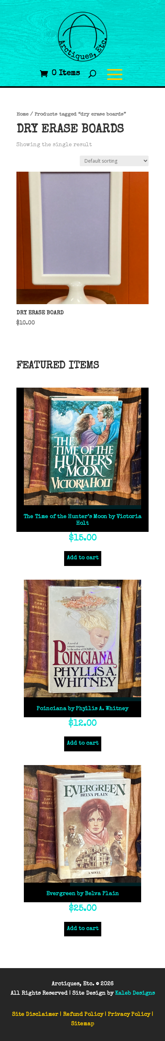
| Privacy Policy (127, 1014)
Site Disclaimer (35, 1014)
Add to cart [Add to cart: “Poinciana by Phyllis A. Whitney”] (83, 743)
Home (22, 114)
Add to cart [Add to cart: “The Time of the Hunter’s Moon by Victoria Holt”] (83, 558)
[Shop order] (114, 161)
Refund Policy (83, 1014)
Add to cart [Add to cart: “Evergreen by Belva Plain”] (83, 929)
